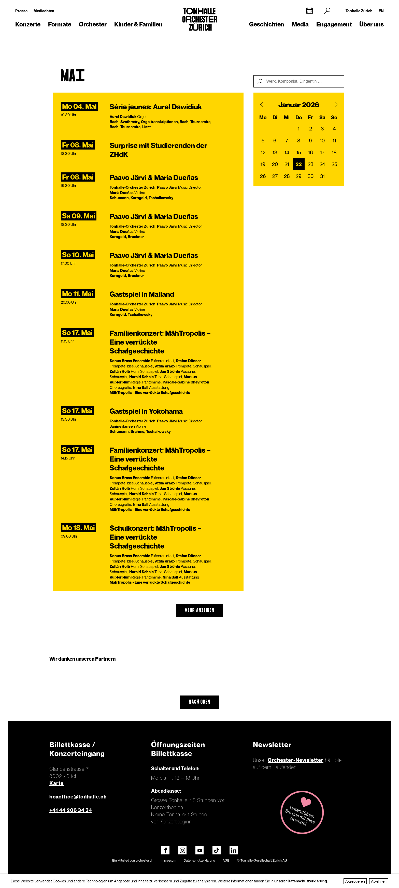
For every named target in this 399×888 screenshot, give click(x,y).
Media (300, 24)
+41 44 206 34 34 (70, 810)
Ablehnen (379, 881)
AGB (226, 860)
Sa (322, 117)
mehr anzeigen (200, 611)
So (334, 117)
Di (275, 117)
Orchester (93, 24)
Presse (21, 10)
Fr (310, 117)
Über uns (371, 24)
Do (298, 117)
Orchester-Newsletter (295, 760)
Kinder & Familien (138, 24)
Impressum (168, 860)
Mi (287, 117)
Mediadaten (44, 10)
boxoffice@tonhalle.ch (78, 797)
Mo (263, 117)
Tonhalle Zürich (359, 10)
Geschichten (266, 24)
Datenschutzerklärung (199, 860)
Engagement (334, 24)
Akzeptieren (355, 881)
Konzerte (27, 24)
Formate (59, 24)
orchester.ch (144, 860)
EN (381, 10)
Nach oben (199, 702)
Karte (56, 783)
